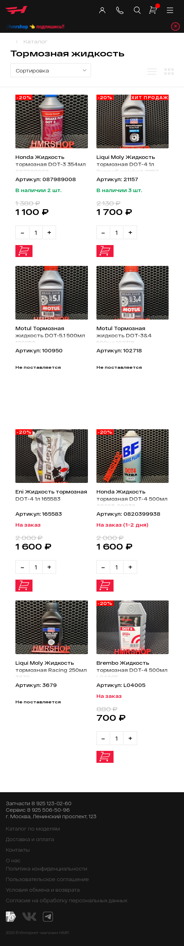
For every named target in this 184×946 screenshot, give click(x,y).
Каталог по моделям (33, 829)
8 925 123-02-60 (51, 803)
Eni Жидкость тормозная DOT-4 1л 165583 (44, 497)
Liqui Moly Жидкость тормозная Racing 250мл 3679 (45, 669)
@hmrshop (28, 26)
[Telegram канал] (48, 916)
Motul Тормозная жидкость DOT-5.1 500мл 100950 (51, 334)
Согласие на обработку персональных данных (67, 900)
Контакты (18, 850)
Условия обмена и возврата (43, 890)
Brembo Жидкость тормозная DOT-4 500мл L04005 (123, 669)
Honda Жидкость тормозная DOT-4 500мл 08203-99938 (126, 497)
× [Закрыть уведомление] (175, 26)
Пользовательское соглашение (47, 879)
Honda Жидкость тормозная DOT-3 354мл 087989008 (51, 163)
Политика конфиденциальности (46, 868)
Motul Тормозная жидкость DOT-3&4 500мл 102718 (124, 334)
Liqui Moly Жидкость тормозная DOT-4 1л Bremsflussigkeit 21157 (128, 163)
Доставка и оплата (30, 839)
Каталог (35, 41)
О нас (13, 860)
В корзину (23, 251)
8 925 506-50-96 (48, 810)
